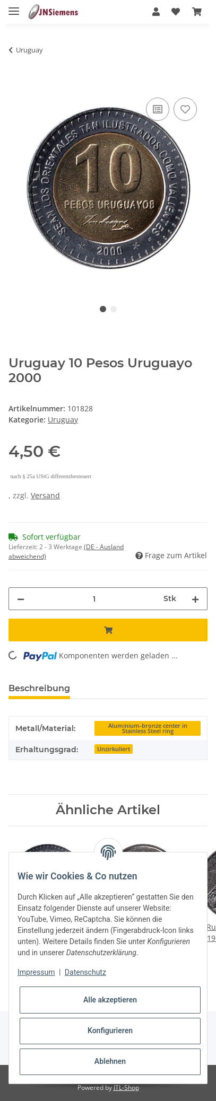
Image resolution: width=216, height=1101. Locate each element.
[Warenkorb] (197, 11)
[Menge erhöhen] (195, 599)
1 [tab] (103, 309)
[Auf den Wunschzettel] (185, 109)
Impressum (36, 972)
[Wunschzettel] (176, 11)
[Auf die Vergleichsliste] (157, 109)
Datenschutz (85, 972)
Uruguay (63, 420)
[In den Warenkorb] (16, 83)
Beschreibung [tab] (39, 688)
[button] (156, 11)
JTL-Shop (126, 1087)
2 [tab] (113, 309)
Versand (45, 495)
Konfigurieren (110, 1030)
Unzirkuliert (113, 749)
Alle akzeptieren (110, 1000)
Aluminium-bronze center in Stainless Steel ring (147, 728)
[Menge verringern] (20, 599)
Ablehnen (110, 1061)
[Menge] (94, 599)
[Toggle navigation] (13, 6)
